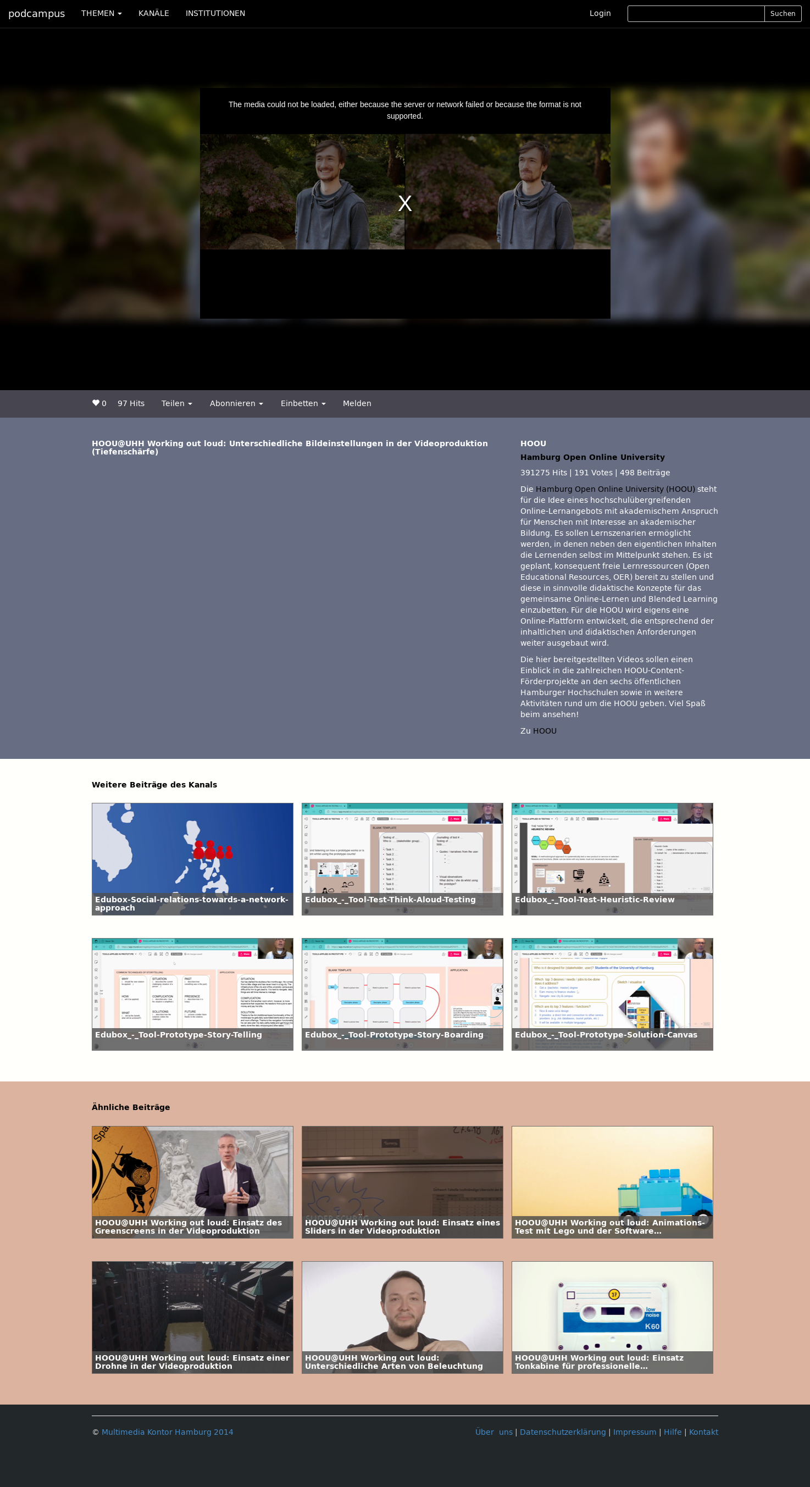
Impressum (635, 1432)
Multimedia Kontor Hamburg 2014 (168, 1432)
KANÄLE (153, 13)
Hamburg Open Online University (592, 457)
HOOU (545, 731)
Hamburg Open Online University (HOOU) (615, 489)
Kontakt (703, 1432)
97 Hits (131, 403)
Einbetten (303, 403)
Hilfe (673, 1432)
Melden (357, 403)
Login (600, 13)
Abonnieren (236, 403)
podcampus (36, 14)
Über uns (494, 1432)
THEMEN (101, 13)
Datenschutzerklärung (563, 1432)
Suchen (783, 14)
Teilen (177, 403)
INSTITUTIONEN (215, 13)
